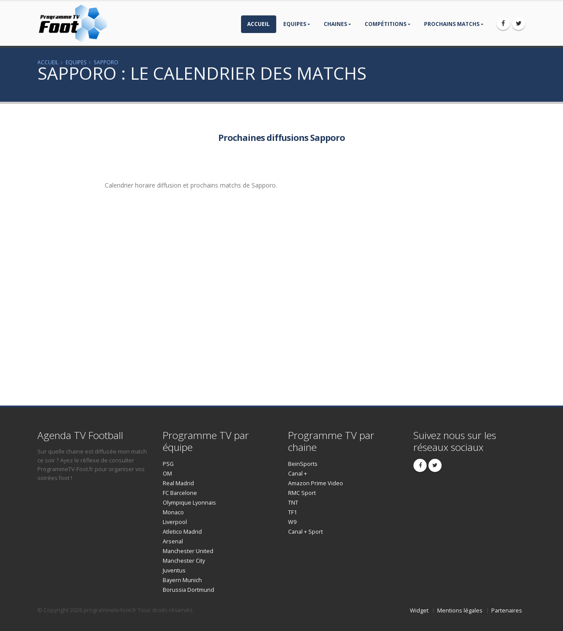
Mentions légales (460, 610)
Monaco (173, 512)
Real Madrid (178, 483)
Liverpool (175, 522)
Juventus (174, 570)
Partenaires (506, 610)
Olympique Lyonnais (189, 502)
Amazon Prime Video (315, 483)
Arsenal (173, 541)
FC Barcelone (180, 493)
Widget (419, 610)
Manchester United (188, 551)
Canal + (297, 473)
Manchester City (184, 561)
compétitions (385, 24)
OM (167, 473)
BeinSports (303, 464)
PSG (168, 464)
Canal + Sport (305, 531)
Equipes (294, 24)
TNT (293, 502)
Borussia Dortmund (188, 590)
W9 (292, 522)
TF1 (292, 512)
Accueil (258, 24)
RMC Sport (302, 493)
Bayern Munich (182, 580)
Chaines (335, 24)
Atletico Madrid (182, 531)
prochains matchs (451, 24)
